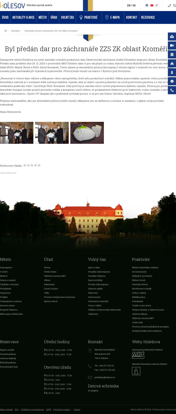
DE (134, 5)
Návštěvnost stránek (141, 288)
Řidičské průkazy (8, 362)
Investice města (7, 305)
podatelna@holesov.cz (105, 377)
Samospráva (6, 267)
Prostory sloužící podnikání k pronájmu (150, 326)
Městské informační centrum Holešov (149, 364)
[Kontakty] (169, 5)
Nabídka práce (138, 297)
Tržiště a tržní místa (141, 305)
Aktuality (15, 30)
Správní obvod (50, 301)
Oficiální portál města (39, 5)
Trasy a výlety (94, 305)
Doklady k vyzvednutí (142, 276)
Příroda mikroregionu (98, 284)
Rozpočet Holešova (8, 309)
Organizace (5, 292)
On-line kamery (139, 271)
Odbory (47, 280)
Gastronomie (94, 297)
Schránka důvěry (140, 284)
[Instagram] (157, 5)
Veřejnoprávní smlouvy (11, 301)
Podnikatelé (5, 288)
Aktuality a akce (23, 17)
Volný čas (67, 17)
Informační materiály (98, 301)
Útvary (47, 267)
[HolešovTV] (152, 5)
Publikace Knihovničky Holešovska (104, 309)
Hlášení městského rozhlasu (145, 267)
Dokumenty (49, 284)
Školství (3, 276)
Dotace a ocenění (8, 280)
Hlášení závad (138, 280)
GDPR (48, 409)
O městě (3, 271)
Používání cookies (61, 409)
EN (129, 5)
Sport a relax (94, 267)
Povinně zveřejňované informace (59, 297)
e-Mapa (112, 17)
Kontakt (131, 17)
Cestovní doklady (8, 358)
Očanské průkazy (8, 354)
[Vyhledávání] (174, 5)
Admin (77, 409)
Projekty (4, 297)
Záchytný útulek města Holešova (147, 331)
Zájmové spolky (95, 288)
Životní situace (51, 288)
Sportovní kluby (95, 280)
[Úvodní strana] (5, 30)
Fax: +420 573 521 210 (105, 370)
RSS (17, 409)
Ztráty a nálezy (139, 292)
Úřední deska (50, 271)
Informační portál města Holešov (147, 349)
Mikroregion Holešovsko (11, 314)
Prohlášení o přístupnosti (32, 409)
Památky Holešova (97, 276)
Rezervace (148, 17)
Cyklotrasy (93, 314)
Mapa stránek (6, 409)
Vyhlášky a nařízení (9, 284)
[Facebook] (147, 5)
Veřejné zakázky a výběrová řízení (148, 309)
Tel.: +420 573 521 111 (104, 365)
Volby (46, 292)
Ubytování (93, 292)
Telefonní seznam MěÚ (55, 276)
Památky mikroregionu (99, 271)
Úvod (5, 17)
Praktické (88, 17)
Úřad (54, 17)
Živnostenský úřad (9, 366)
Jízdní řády (137, 322)
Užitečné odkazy (139, 314)
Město (43, 17)
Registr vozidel (7, 350)
